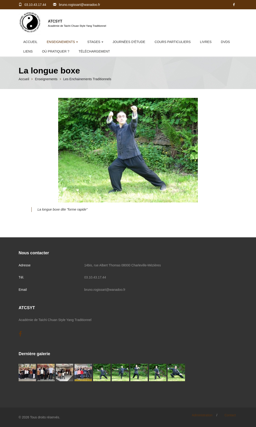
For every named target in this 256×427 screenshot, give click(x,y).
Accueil (30, 42)
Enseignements (61, 42)
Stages (93, 42)
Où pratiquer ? (55, 51)
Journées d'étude (129, 42)
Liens (28, 51)
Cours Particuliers (173, 42)
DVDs (225, 42)
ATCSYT (55, 21)
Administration (202, 415)
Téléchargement (94, 51)
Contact (230, 415)
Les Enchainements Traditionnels (87, 79)
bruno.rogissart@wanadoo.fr (79, 5)
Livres (206, 42)
